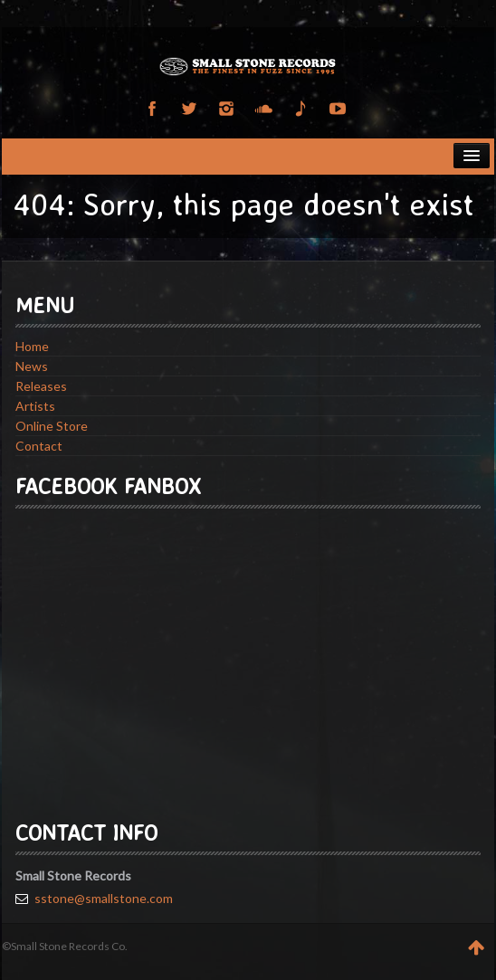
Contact (38, 445)
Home (32, 346)
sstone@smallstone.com (103, 898)
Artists (35, 406)
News (31, 366)
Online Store (51, 425)
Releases (41, 386)
